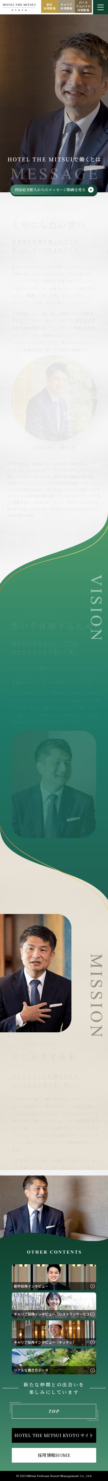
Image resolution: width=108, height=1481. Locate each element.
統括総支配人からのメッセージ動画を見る (50, 189)
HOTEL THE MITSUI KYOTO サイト (54, 1435)
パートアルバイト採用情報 (83, 6)
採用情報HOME (54, 1455)
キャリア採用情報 (66, 6)
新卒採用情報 (50, 6)
